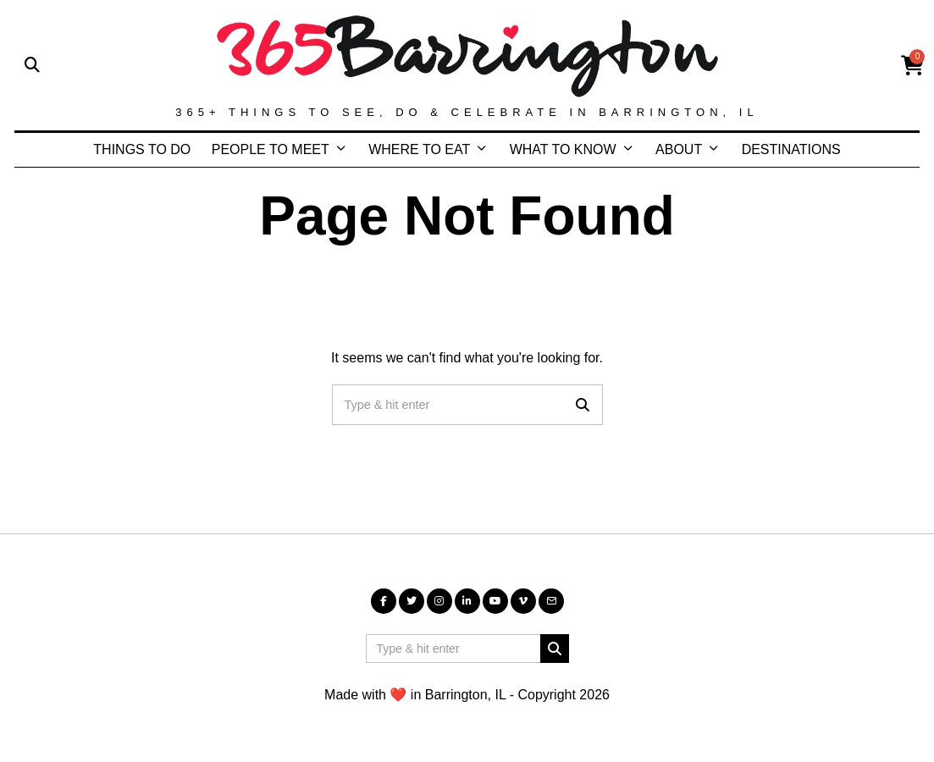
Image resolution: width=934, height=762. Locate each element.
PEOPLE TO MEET (270, 149)
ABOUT (678, 149)
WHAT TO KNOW (563, 149)
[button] (582, 404)
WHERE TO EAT (419, 149)
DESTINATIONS (791, 149)
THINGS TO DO (142, 149)
